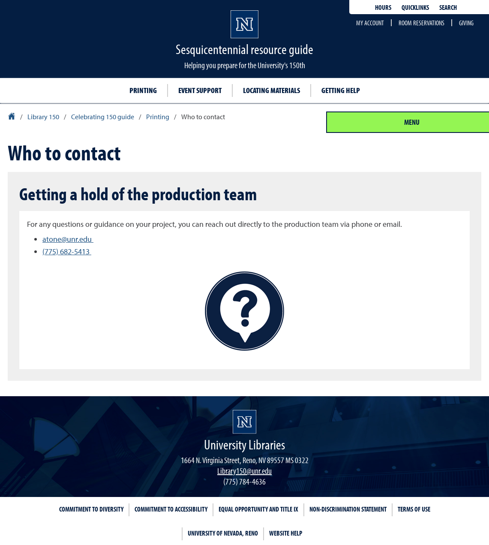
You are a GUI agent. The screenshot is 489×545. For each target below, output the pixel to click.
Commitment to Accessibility (171, 509)
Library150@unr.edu (244, 470)
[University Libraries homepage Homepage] (244, 422)
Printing (143, 90)
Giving (466, 22)
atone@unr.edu (67, 239)
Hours (383, 7)
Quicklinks (415, 7)
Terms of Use (414, 509)
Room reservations (421, 22)
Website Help (285, 533)
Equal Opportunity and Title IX (258, 509)
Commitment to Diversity (91, 509)
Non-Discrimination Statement (348, 509)
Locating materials (271, 90)
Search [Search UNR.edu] (448, 7)
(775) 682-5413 (66, 251)
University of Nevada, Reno (223, 533)
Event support (200, 90)
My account (370, 22)
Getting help (340, 90)
